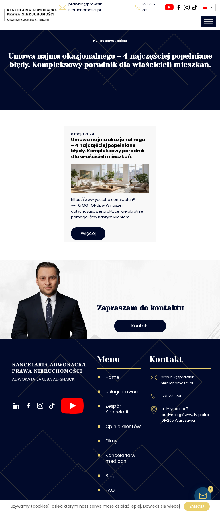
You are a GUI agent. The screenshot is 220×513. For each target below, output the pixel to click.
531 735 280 (172, 396)
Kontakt (140, 325)
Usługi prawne (121, 391)
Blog (110, 475)
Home (98, 40)
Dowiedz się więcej (161, 506)
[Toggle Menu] (208, 21)
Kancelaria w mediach (120, 458)
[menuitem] (208, 7)
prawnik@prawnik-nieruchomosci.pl (178, 380)
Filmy (111, 441)
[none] (208, 7)
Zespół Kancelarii (116, 409)
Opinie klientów (123, 426)
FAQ (110, 490)
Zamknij (197, 506)
